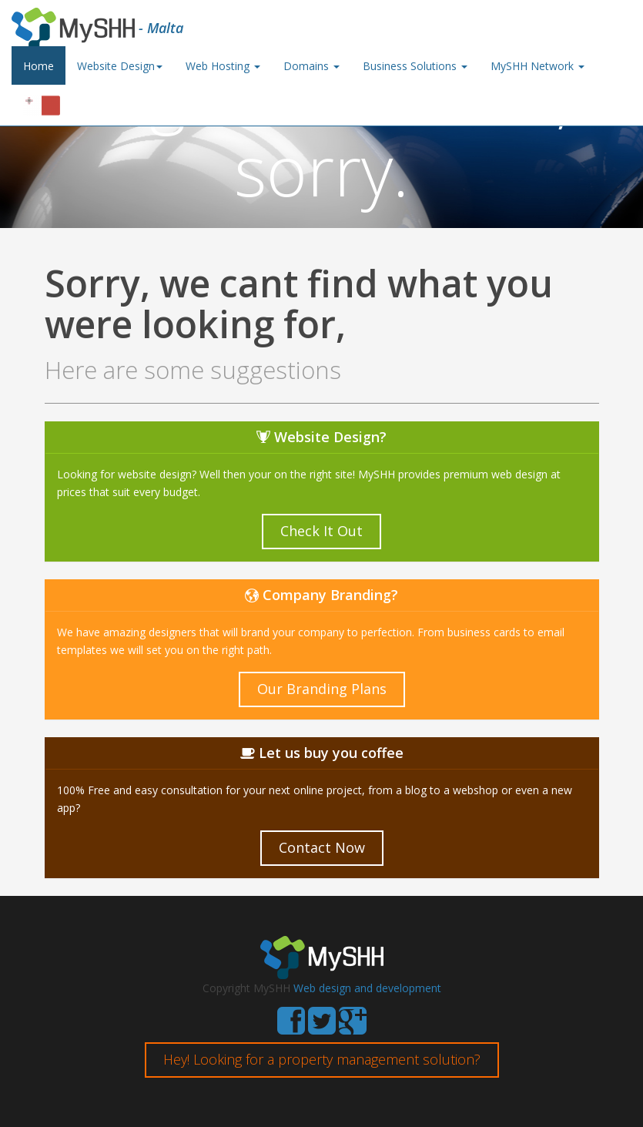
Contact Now (322, 847)
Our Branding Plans (322, 688)
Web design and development (367, 988)
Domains (311, 66)
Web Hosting (223, 66)
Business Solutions (415, 66)
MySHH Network (537, 66)
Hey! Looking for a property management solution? (322, 1059)
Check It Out (321, 531)
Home (38, 66)
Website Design (119, 66)
